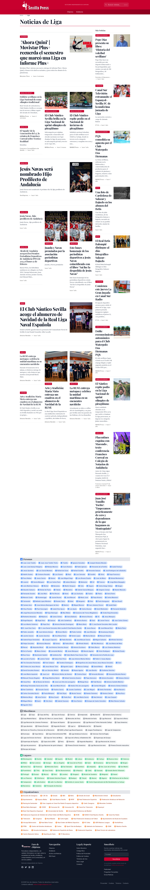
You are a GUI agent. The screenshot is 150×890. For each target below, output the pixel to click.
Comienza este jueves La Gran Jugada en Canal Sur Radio (103, 292)
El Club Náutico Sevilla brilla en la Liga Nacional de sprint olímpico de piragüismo (55, 121)
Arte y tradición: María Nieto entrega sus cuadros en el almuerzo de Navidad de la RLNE (54, 397)
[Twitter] (26, 867)
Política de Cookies (83, 856)
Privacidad (103, 883)
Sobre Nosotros (82, 848)
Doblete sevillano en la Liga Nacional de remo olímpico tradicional (31, 99)
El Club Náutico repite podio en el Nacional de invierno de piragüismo (80, 121)
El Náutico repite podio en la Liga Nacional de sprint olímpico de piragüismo (102, 394)
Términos (118, 883)
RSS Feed (52, 856)
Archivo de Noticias (55, 853)
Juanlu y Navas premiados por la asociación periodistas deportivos (55, 254)
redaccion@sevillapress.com (42, 884)
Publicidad (107, 869)
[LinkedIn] (33, 867)
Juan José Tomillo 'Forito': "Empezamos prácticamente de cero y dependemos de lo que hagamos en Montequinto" (103, 513)
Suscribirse (116, 859)
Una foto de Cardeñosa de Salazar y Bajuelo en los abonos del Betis (103, 200)
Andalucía (79, 12)
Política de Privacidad (83, 853)
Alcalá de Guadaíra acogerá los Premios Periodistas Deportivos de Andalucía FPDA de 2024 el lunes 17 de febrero (31, 257)
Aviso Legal (80, 861)
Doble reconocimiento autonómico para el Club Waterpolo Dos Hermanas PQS (104, 342)
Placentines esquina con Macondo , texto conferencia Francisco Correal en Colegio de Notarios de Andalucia (102, 452)
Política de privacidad (118, 865)
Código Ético (81, 851)
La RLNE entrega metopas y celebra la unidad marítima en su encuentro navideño (31, 360)
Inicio (21, 15)
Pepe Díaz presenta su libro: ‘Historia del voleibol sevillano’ (102, 48)
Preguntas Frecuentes (111, 872)
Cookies (111, 883)
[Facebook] (22, 867)
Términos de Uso (82, 859)
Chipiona (70, 12)
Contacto (79, 864)
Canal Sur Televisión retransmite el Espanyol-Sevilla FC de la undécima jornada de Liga (103, 101)
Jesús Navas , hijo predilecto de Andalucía (31, 217)
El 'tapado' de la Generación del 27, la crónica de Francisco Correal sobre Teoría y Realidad (30, 136)
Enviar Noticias (108, 875)
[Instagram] (29, 867)
